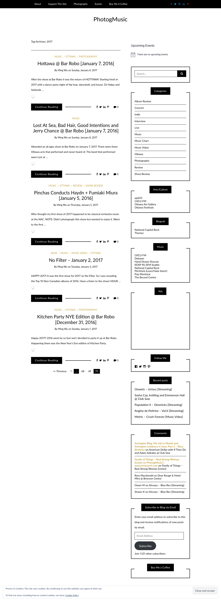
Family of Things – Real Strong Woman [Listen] (159, 467)
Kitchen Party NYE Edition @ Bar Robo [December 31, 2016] (75, 319)
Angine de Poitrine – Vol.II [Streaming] (159, 410)
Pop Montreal (142, 274)
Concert (139, 107)
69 (89, 371)
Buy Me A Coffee (118, 3)
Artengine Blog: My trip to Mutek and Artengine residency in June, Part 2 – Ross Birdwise (159, 446)
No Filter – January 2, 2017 (76, 260)
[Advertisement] (163, 321)
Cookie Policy (72, 595)
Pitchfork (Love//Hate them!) (151, 271)
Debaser (139, 258)
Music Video (79, 253)
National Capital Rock (147, 229)
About (37, 3)
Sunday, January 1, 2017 (84, 328)
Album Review (143, 101)
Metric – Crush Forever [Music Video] (159, 416)
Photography (81, 3)
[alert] (160, 54)
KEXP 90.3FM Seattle (147, 264)
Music (58, 56)
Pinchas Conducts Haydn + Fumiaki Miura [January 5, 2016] (76, 195)
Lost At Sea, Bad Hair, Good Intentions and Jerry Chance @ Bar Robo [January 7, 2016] (76, 127)
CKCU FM (140, 201)
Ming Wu (63, 70)
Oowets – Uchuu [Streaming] (153, 389)
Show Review (94, 185)
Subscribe (145, 546)
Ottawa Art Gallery (145, 204)
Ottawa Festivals (144, 207)
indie (54, 253)
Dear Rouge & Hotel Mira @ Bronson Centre (158, 477)
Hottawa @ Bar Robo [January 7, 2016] (75, 63)
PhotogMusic (111, 19)
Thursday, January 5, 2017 (84, 204)
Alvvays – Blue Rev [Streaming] (166, 485)
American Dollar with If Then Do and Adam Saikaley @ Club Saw (160, 451)
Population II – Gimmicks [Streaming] (158, 404)
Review (77, 185)
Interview (140, 121)
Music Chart (142, 140)
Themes (139, 232)
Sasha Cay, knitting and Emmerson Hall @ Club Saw (160, 396)
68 (82, 371)
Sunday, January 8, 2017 (84, 70)
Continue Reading (46, 106)
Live (137, 127)
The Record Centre (145, 277)
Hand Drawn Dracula (147, 261)
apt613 (138, 197)
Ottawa (70, 56)
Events (98, 3)
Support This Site (57, 3)
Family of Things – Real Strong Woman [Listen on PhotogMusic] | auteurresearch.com (157, 462)
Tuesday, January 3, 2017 (84, 266)
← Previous (59, 371)
